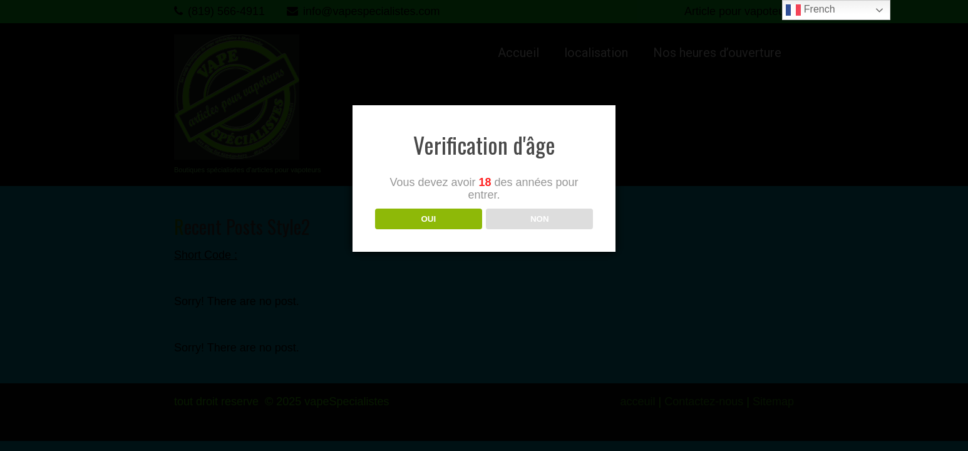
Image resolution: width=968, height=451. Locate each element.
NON (539, 219)
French (810, 10)
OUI (428, 219)
